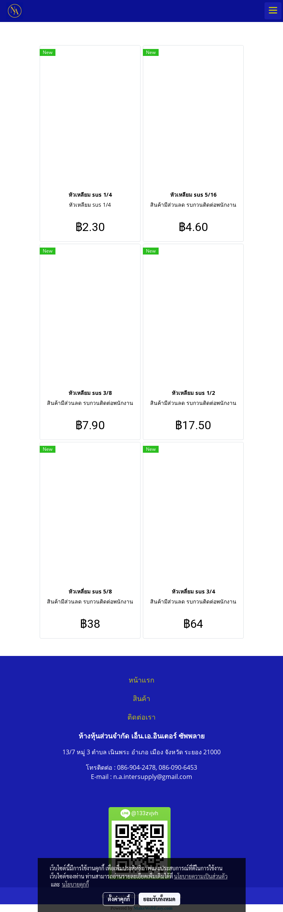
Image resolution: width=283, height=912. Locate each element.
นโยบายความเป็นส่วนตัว (201, 876)
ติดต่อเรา (141, 717)
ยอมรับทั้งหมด (159, 898)
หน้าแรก (141, 680)
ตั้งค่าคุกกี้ (119, 898)
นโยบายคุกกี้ (75, 884)
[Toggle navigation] (273, 10)
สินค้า (141, 699)
